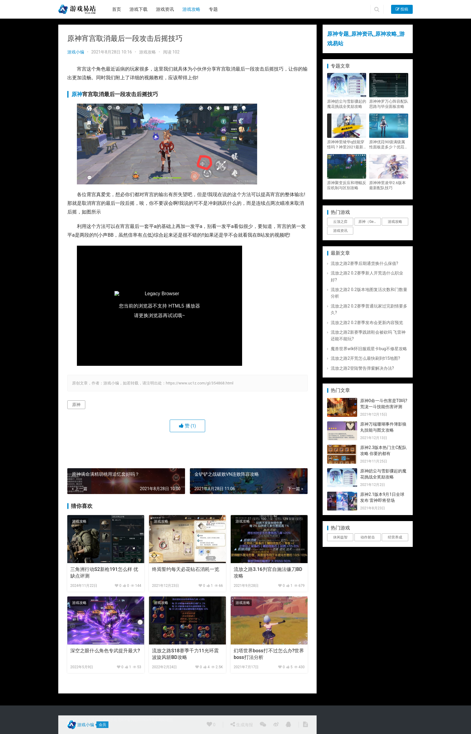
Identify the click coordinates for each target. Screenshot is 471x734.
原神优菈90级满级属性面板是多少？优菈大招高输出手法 (388, 145)
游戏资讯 (165, 9)
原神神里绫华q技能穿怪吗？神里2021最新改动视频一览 (345, 145)
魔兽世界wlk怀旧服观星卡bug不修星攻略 (369, 348)
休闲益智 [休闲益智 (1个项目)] (340, 537)
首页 (116, 9)
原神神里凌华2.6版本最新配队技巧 (387, 185)
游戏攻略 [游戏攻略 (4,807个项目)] (395, 222)
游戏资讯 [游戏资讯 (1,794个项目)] (340, 231)
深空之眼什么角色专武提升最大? (105, 651)
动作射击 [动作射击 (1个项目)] (367, 537)
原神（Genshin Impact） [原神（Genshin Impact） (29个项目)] (369, 222)
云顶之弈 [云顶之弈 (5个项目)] (340, 222)
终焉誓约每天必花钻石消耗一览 (185, 569)
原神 (76, 94)
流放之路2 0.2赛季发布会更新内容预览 (367, 322)
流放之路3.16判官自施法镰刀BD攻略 (268, 572)
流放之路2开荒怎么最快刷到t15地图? (365, 358)
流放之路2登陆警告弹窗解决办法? (362, 368)
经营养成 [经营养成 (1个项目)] (395, 537)
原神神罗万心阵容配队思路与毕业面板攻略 (388, 104)
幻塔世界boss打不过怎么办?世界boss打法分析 (269, 654)
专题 (213, 9)
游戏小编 (75, 52)
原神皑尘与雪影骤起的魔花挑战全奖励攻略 (346, 104)
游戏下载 (138, 9)
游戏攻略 (191, 9)
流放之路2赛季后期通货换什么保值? (364, 263)
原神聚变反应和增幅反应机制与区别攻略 (346, 185)
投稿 (402, 9)
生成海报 (241, 724)
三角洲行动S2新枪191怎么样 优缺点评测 (104, 572)
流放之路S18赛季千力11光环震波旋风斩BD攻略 (185, 654)
